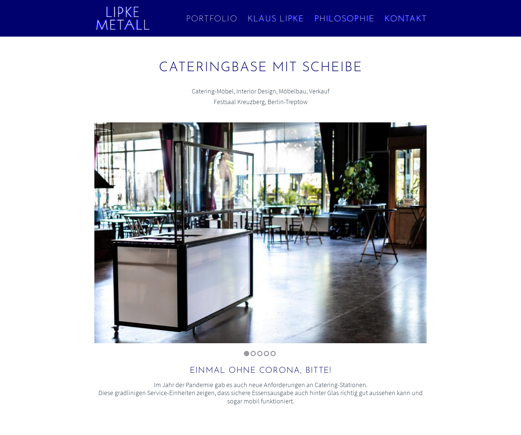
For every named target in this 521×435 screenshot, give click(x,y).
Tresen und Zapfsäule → (487, 78)
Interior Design (256, 91)
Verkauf (319, 91)
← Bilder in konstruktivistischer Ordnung (33, 78)
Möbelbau (292, 91)
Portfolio (212, 19)
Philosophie (344, 19)
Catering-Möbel (213, 91)
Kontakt (405, 19)
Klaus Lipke (276, 19)
